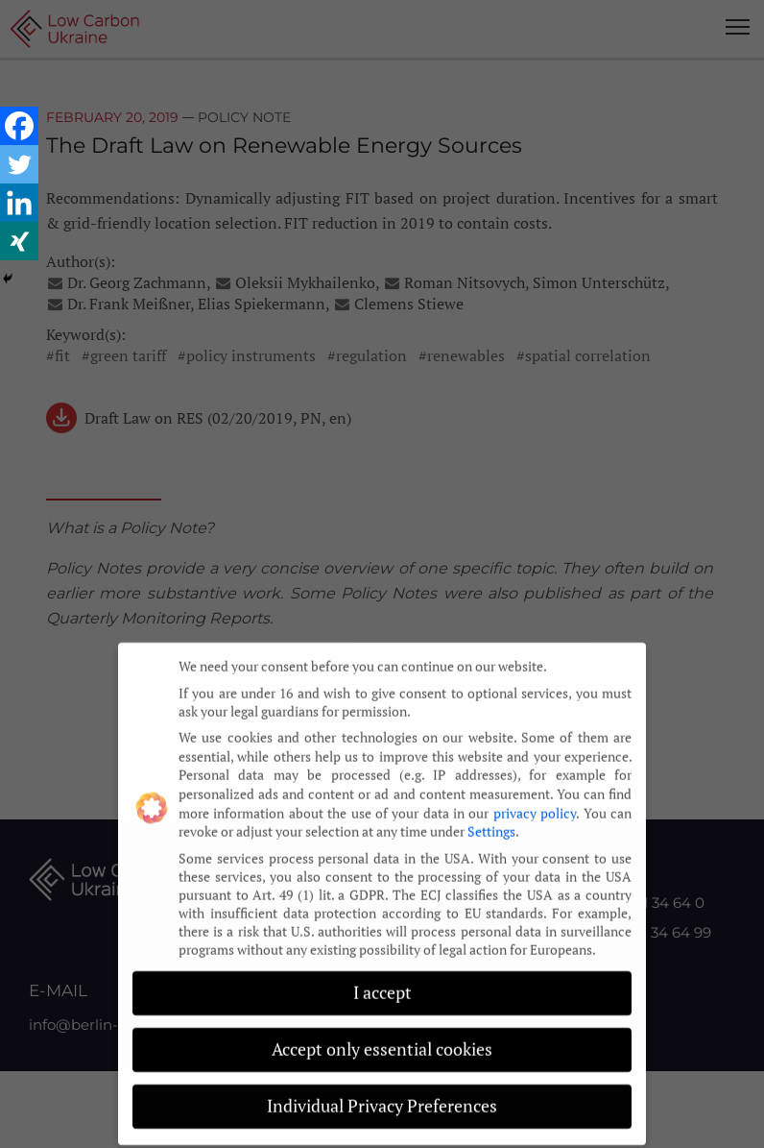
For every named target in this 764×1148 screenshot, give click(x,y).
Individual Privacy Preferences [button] (382, 1095)
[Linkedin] (19, 202)
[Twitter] (19, 164)
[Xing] (19, 241)
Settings (491, 820)
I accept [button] (382, 981)
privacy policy (534, 801)
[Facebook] (19, 126)
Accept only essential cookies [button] (382, 1038)
